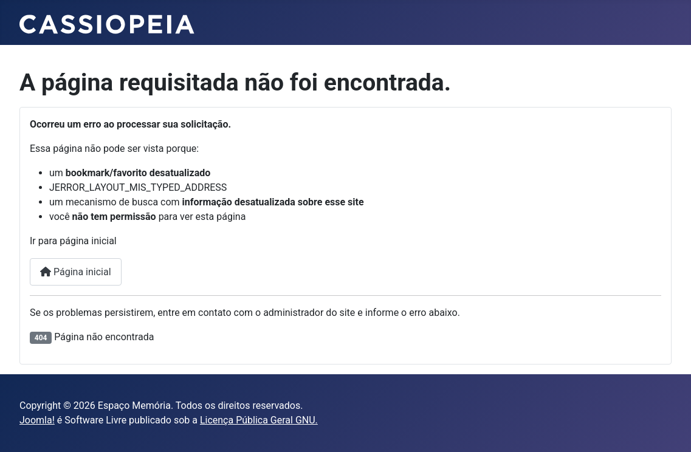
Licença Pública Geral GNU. (259, 420)
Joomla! (37, 420)
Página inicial (75, 272)
